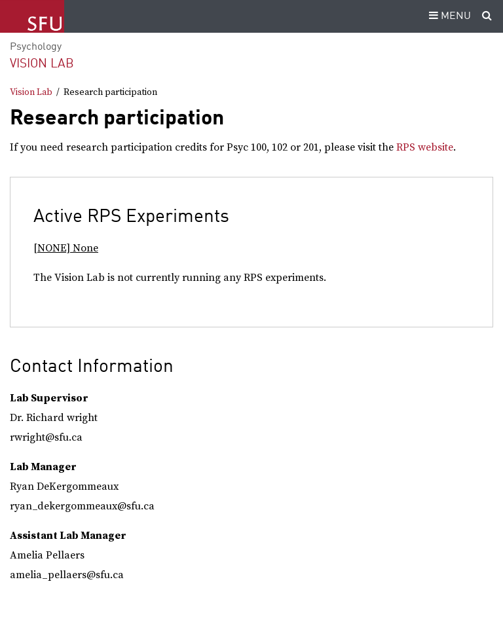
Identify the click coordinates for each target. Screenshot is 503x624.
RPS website (424, 147)
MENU (448, 16)
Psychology (36, 47)
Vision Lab (42, 64)
